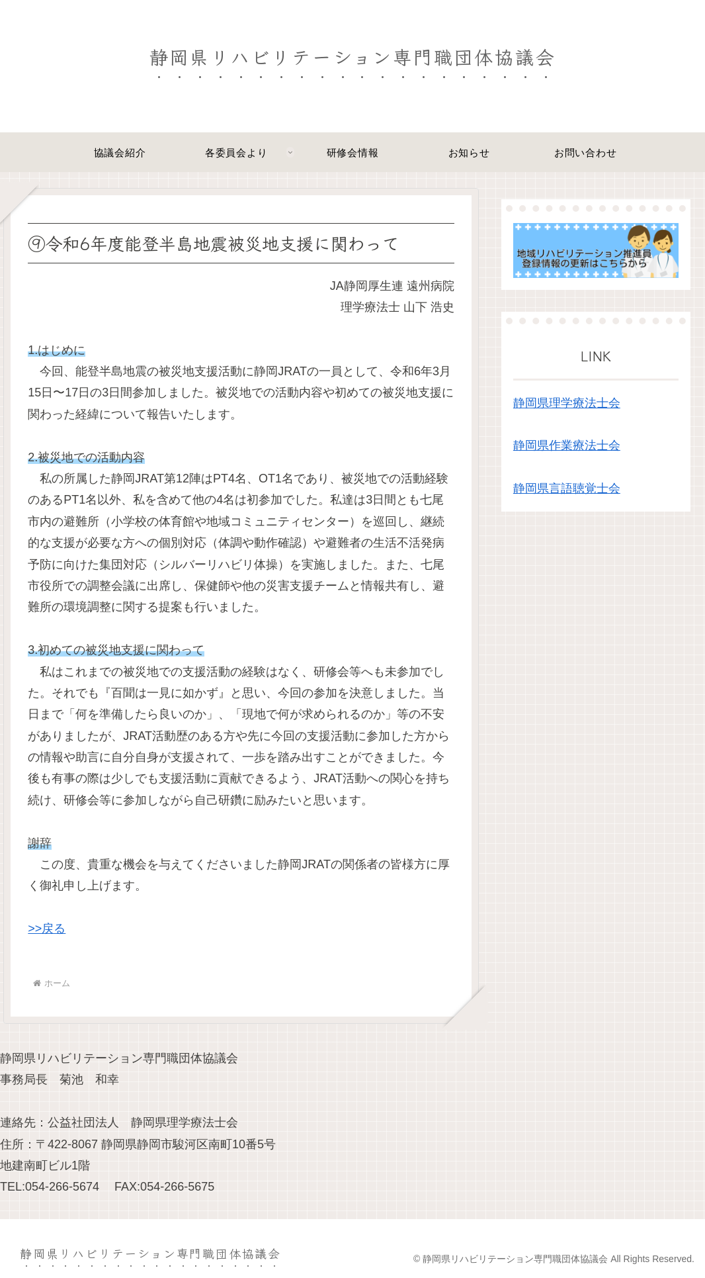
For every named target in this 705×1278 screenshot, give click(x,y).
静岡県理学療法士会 (566, 403)
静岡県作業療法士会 (566, 445)
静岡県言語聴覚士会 (566, 488)
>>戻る (46, 928)
